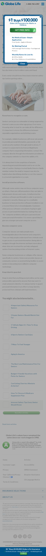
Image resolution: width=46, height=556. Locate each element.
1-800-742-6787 (32, 4)
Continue (23, 553)
